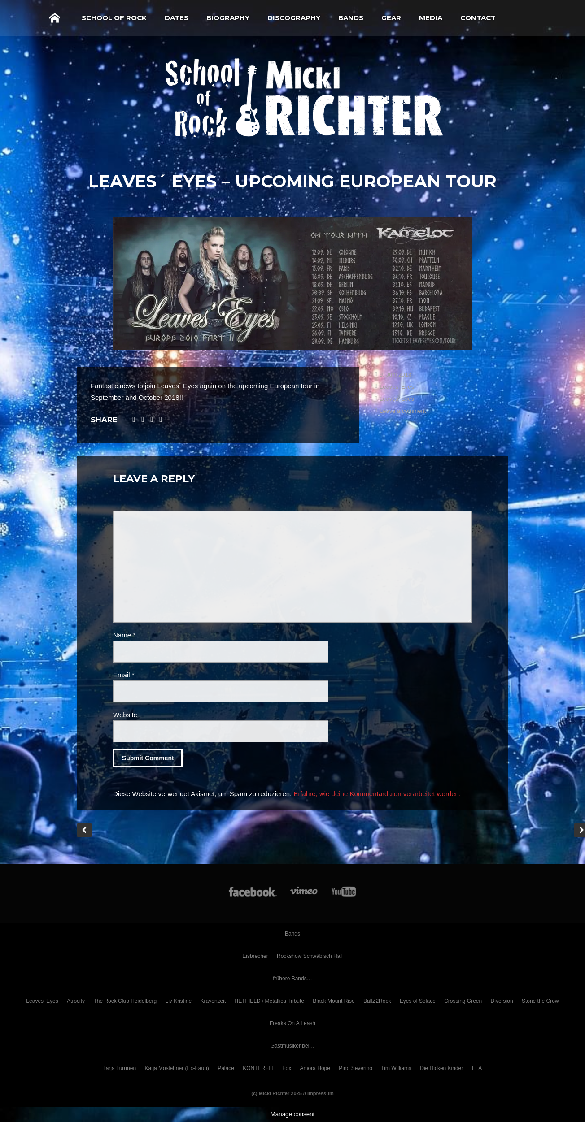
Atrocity (76, 1001)
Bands (350, 17)
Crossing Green (463, 1001)
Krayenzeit (213, 1001)
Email (124, 675)
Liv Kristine (179, 1001)
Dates (176, 17)
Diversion (502, 1001)
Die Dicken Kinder (441, 1068)
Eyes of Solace (418, 1001)
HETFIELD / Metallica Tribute (269, 1001)
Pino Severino (355, 1068)
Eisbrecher (255, 956)
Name (124, 635)
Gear (391, 17)
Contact (478, 17)
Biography (227, 17)
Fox (286, 1068)
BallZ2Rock (377, 1001)
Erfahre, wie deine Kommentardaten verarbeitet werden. (377, 793)
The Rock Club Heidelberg (125, 1001)
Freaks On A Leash (292, 1023)
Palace (226, 1068)
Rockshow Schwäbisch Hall (310, 956)
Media (430, 17)
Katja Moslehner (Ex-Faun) (176, 1068)
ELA (477, 1068)
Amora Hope (315, 1068)
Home (55, 18)
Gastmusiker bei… (293, 1046)
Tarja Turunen (119, 1068)
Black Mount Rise (333, 1001)
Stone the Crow (540, 1001)
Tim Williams (396, 1068)
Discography (293, 17)
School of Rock (114, 17)
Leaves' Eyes (397, 386)
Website (125, 715)
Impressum (320, 1093)
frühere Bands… (292, 978)
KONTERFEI (258, 1068)
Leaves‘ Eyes (42, 1001)
